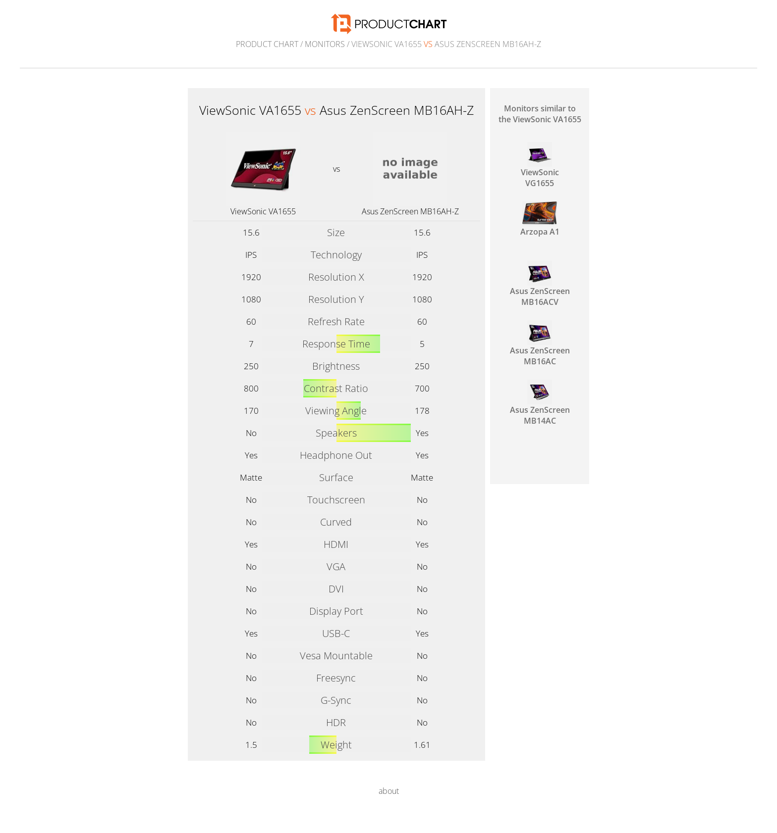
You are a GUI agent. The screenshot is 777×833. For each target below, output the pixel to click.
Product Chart (267, 44)
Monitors (325, 44)
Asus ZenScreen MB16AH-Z (410, 211)
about (389, 790)
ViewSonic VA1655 (263, 211)
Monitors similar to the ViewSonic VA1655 (540, 114)
